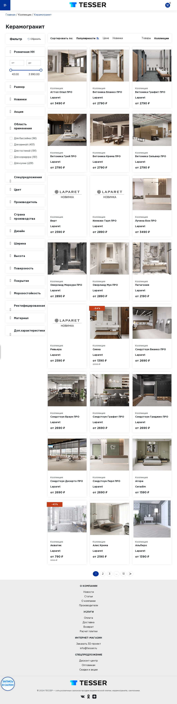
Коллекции (24, 14)
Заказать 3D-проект (88, 643)
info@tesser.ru (88, 648)
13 (123, 573)
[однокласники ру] (88, 697)
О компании (88, 601)
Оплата (88, 617)
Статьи (88, 596)
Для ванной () (24, 144)
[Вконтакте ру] (83, 697)
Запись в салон (8, 683)
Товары (146, 38)
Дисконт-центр (88, 660)
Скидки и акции (88, 669)
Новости (88, 592)
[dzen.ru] (94, 697)
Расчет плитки (88, 631)
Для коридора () (25, 157)
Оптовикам (88, 665)
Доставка (88, 622)
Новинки (118, 38)
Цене (106, 38)
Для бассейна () (25, 138)
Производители (88, 605)
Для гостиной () (25, 150)
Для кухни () (23, 163)
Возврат (88, 626)
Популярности (87, 38)
